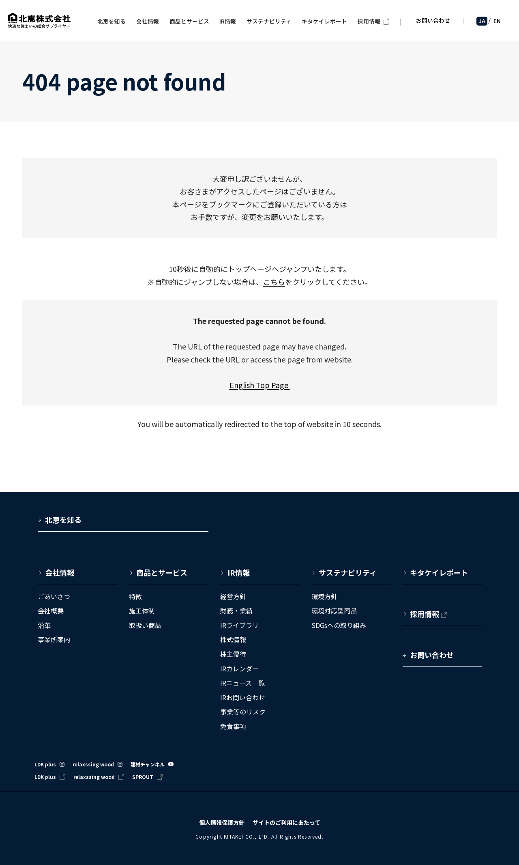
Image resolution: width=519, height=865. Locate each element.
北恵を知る (63, 520)
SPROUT (142, 776)
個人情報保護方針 (221, 822)
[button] (77, 575)
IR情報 (238, 572)
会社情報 (59, 572)
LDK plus (45, 764)
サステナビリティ (348, 572)
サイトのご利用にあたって (286, 822)
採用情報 (424, 613)
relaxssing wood (93, 764)
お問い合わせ (433, 21)
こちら (274, 281)
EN (497, 22)
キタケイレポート (439, 572)
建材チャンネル (148, 764)
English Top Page (259, 385)
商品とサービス (161, 572)
